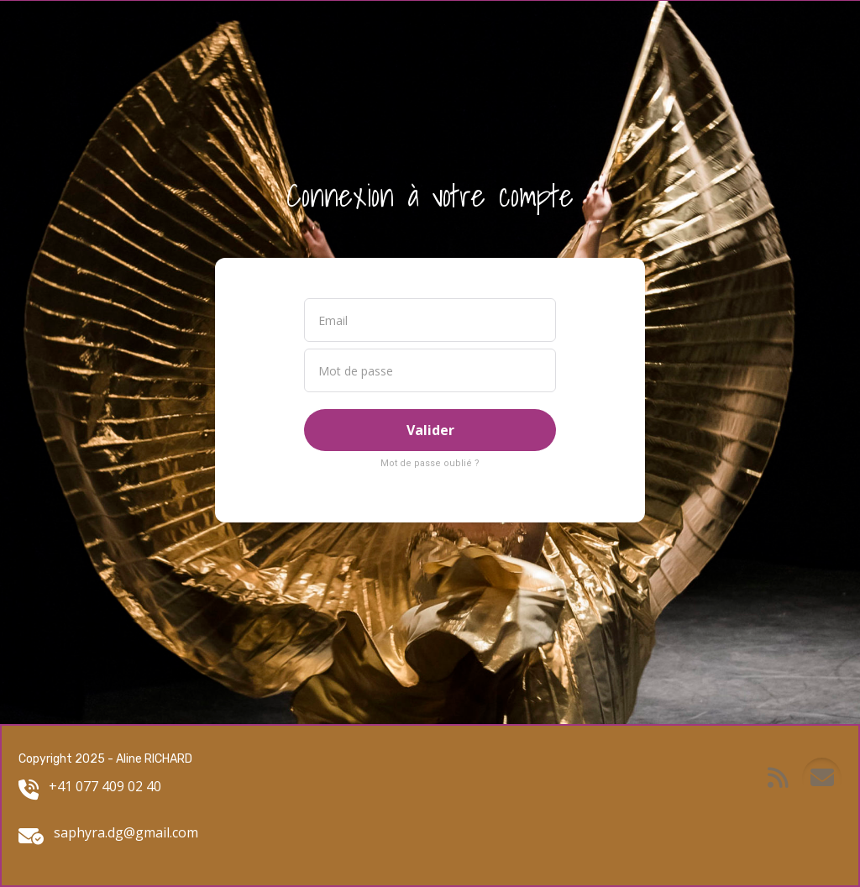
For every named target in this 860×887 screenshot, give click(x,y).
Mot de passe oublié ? (430, 463)
